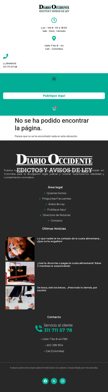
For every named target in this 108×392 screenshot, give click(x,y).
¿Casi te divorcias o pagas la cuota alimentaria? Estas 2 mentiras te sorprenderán (69, 264)
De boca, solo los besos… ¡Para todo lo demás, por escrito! (67, 289)
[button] (54, 79)
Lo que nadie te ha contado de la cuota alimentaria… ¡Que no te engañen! (69, 240)
